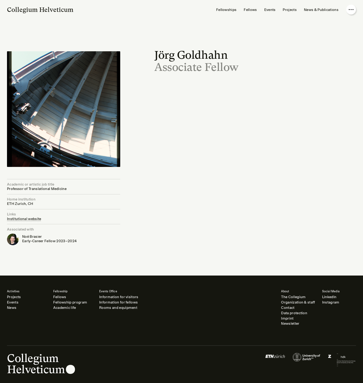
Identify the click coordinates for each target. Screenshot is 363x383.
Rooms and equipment (118, 308)
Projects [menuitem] (290, 10)
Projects (14, 297)
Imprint (287, 318)
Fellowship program (70, 302)
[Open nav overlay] (351, 9)
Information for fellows (118, 302)
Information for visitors (118, 297)
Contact (287, 308)
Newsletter (290, 323)
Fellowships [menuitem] (226, 10)
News (11, 308)
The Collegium (293, 297)
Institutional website (24, 219)
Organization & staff (298, 302)
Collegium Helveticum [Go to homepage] (40, 9)
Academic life (64, 308)
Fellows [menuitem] (250, 10)
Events (12, 302)
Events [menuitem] (270, 10)
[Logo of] (275, 360)
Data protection (294, 313)
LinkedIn (329, 297)
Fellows (59, 297)
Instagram (330, 302)
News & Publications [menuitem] (321, 10)
